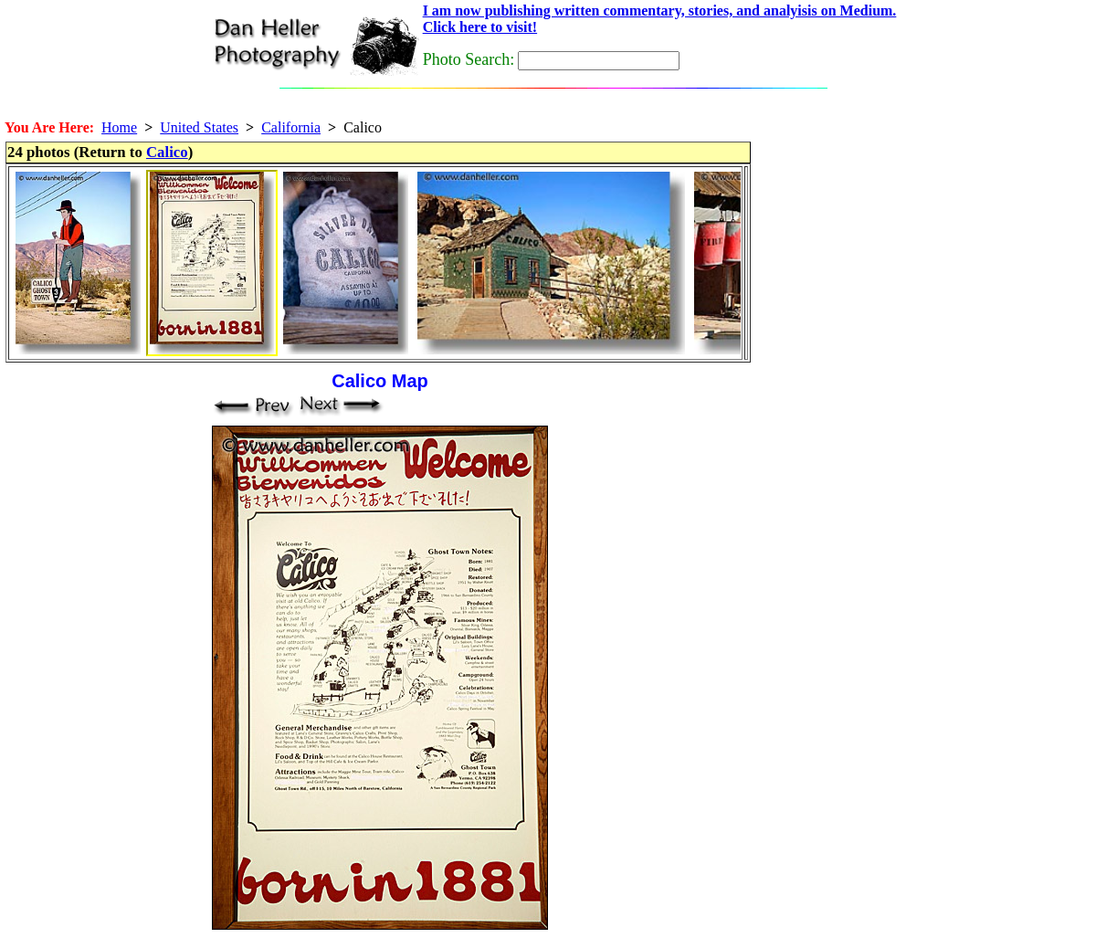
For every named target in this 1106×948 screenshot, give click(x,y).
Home (119, 127)
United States (199, 127)
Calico (167, 152)
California (291, 127)
